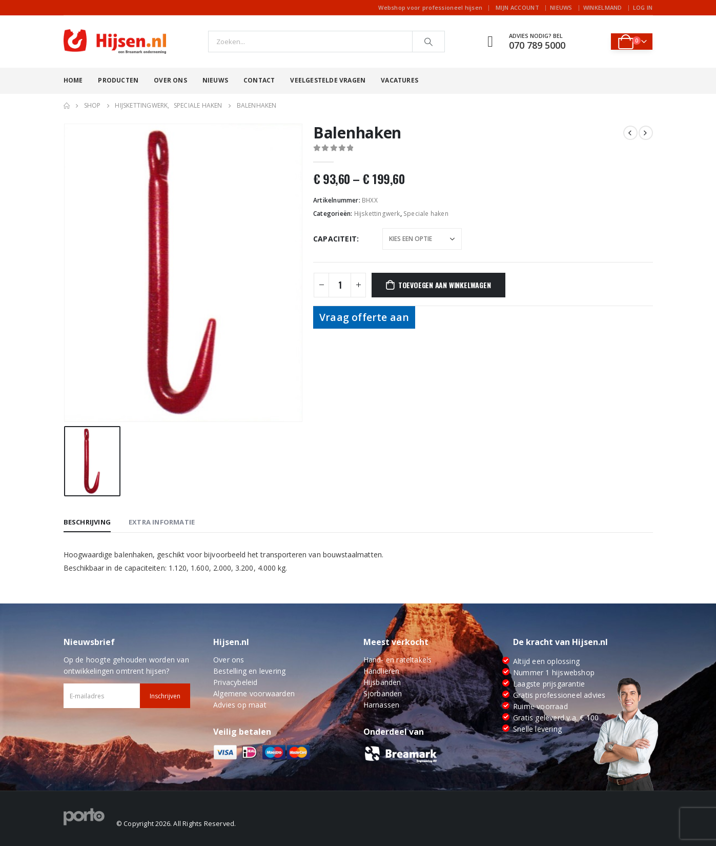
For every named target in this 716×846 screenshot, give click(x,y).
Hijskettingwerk (377, 213)
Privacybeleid (235, 682)
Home (73, 80)
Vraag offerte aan (364, 317)
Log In (643, 7)
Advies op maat (240, 705)
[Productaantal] (340, 285)
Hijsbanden (382, 682)
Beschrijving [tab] (87, 522)
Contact (259, 80)
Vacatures (399, 80)
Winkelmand (602, 7)
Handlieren (381, 671)
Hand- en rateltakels (397, 659)
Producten (118, 80)
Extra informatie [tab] (162, 522)
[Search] (428, 41)
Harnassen (381, 705)
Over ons (170, 80)
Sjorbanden (382, 693)
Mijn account (517, 7)
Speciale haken (425, 213)
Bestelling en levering (249, 671)
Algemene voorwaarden (254, 693)
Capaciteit (335, 239)
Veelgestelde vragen (327, 80)
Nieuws (561, 7)
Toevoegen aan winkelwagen (444, 284)
